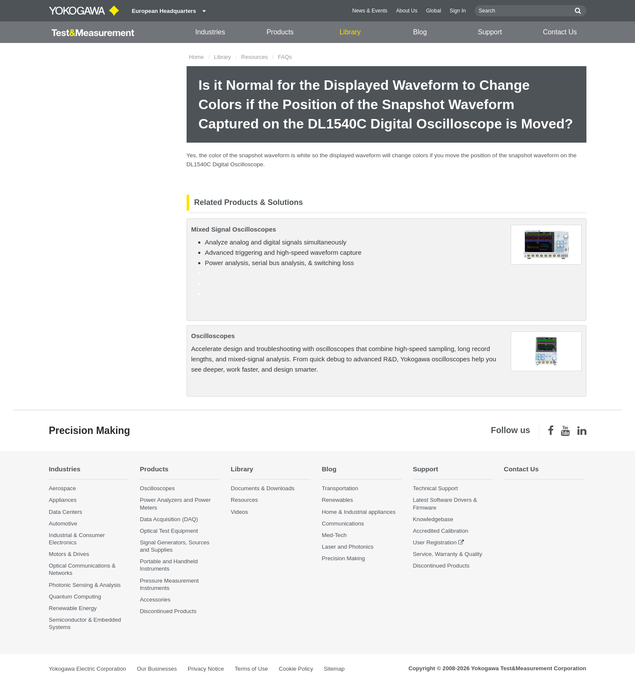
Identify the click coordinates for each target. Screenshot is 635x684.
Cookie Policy (296, 669)
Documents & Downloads (262, 488)
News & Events (369, 11)
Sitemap (334, 669)
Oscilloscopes (213, 335)
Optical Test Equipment (169, 531)
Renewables (337, 500)
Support (490, 32)
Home (196, 57)
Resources (254, 57)
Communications (343, 523)
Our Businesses (157, 669)
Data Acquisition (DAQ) (169, 519)
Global (433, 11)
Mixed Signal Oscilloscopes (233, 229)
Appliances (63, 500)
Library (350, 32)
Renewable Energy (73, 608)
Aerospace (62, 488)
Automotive (63, 523)
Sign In (458, 11)
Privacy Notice (205, 669)
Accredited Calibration (440, 531)
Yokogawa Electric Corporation (87, 669)
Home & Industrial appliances (359, 512)
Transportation (340, 488)
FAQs (285, 57)
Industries (210, 32)
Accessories (155, 599)
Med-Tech (334, 535)
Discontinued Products (168, 611)
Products (280, 32)
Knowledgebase (433, 519)
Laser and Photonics (347, 547)
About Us (406, 11)
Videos (239, 512)
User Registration (435, 542)
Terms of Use (251, 669)
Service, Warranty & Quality (447, 554)
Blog (420, 32)
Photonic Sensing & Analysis (85, 585)
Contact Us (560, 32)
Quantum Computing (75, 596)
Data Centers (66, 512)
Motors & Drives (69, 554)
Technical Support (435, 488)
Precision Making (343, 558)
